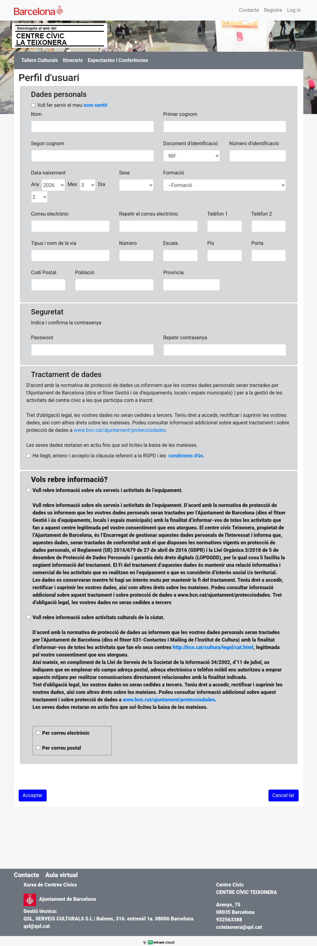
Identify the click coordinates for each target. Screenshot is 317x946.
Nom (36, 114)
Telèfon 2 (261, 214)
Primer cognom (180, 114)
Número (128, 243)
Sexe (124, 173)
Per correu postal (61, 748)
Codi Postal (44, 272)
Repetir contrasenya (185, 338)
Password (42, 338)
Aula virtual (61, 875)
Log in (294, 10)
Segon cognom (47, 143)
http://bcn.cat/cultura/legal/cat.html (213, 647)
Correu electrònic (50, 214)
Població (84, 272)
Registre (273, 10)
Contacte (249, 10)
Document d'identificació (190, 143)
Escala (170, 243)
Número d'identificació (254, 143)
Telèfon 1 (217, 214)
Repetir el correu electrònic (148, 214)
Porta (257, 243)
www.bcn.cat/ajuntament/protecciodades (120, 430)
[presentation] (66, 777)
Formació (173, 173)
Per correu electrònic (66, 733)
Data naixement (48, 173)
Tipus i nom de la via (54, 243)
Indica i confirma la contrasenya (66, 323)
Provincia (173, 272)
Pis (210, 243)
